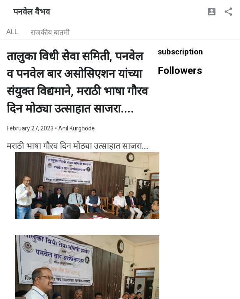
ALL (12, 31)
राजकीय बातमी (50, 32)
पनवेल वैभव (31, 12)
